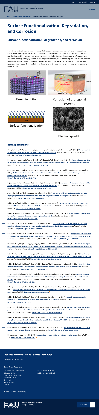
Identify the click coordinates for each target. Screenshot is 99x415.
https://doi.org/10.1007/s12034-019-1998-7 (39, 198)
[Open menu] (92, 9)
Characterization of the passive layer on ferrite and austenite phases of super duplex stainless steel (47, 214)
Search (92, 2)
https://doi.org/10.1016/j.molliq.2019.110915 (60, 262)
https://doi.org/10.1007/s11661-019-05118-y (32, 284)
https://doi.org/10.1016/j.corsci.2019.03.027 (69, 251)
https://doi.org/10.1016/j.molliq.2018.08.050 (56, 315)
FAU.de (72, 2)
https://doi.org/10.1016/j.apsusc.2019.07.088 (24, 241)
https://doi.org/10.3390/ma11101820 (21, 305)
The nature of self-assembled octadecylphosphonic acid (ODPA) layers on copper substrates (48, 151)
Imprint (6, 392)
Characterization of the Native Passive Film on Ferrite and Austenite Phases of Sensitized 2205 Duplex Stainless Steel (49, 204)
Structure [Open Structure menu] (83, 2)
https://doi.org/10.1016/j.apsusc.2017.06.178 (71, 332)
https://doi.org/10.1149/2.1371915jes (36, 208)
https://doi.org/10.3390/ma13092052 (52, 165)
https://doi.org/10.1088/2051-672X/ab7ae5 (50, 188)
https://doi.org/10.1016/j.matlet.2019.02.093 (53, 272)
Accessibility (22, 392)
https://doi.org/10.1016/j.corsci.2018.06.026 (38, 325)
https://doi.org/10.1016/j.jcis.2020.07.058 (39, 155)
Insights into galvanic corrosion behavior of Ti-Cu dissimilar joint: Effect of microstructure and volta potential (48, 300)
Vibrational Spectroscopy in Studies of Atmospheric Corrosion (59, 337)
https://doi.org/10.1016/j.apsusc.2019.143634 (24, 218)
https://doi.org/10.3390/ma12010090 (48, 295)
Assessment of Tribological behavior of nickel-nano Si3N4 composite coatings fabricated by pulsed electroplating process (48, 184)
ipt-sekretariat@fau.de (47, 373)
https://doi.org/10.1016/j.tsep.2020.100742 (23, 178)
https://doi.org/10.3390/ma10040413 (29, 340)
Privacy (13, 392)
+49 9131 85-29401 (48, 371)
